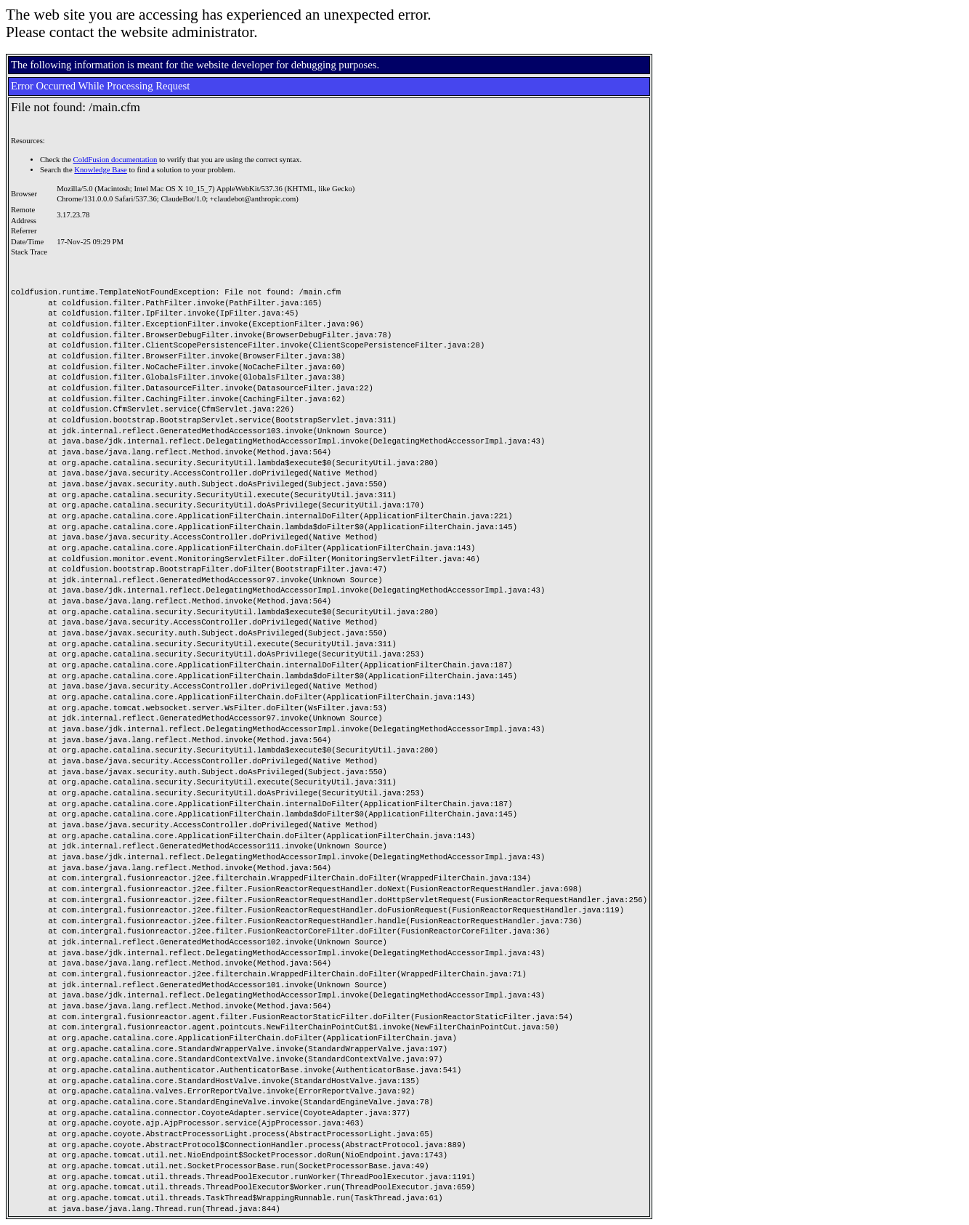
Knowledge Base (100, 170)
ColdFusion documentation (115, 160)
